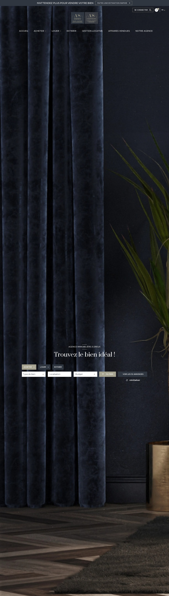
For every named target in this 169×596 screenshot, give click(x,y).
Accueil (23, 31)
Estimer (58, 367)
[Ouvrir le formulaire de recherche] (107, 374)
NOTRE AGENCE (144, 31)
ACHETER (39, 31)
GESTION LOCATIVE (92, 31)
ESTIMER (71, 31)
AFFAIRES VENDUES (119, 31)
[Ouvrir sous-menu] (46, 31)
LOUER (55, 31)
